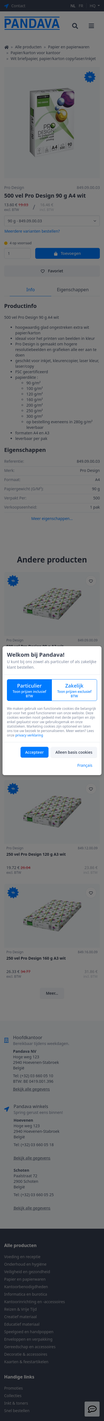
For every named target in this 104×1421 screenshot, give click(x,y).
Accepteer (34, 752)
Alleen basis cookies (73, 752)
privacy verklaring (29, 735)
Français (84, 765)
